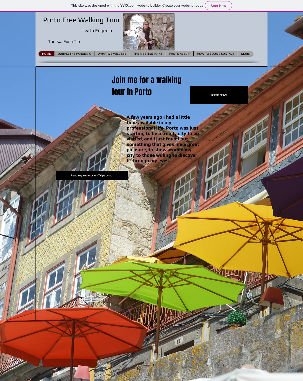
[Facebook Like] (285, 72)
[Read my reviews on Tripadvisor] (92, 175)
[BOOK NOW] (219, 95)
